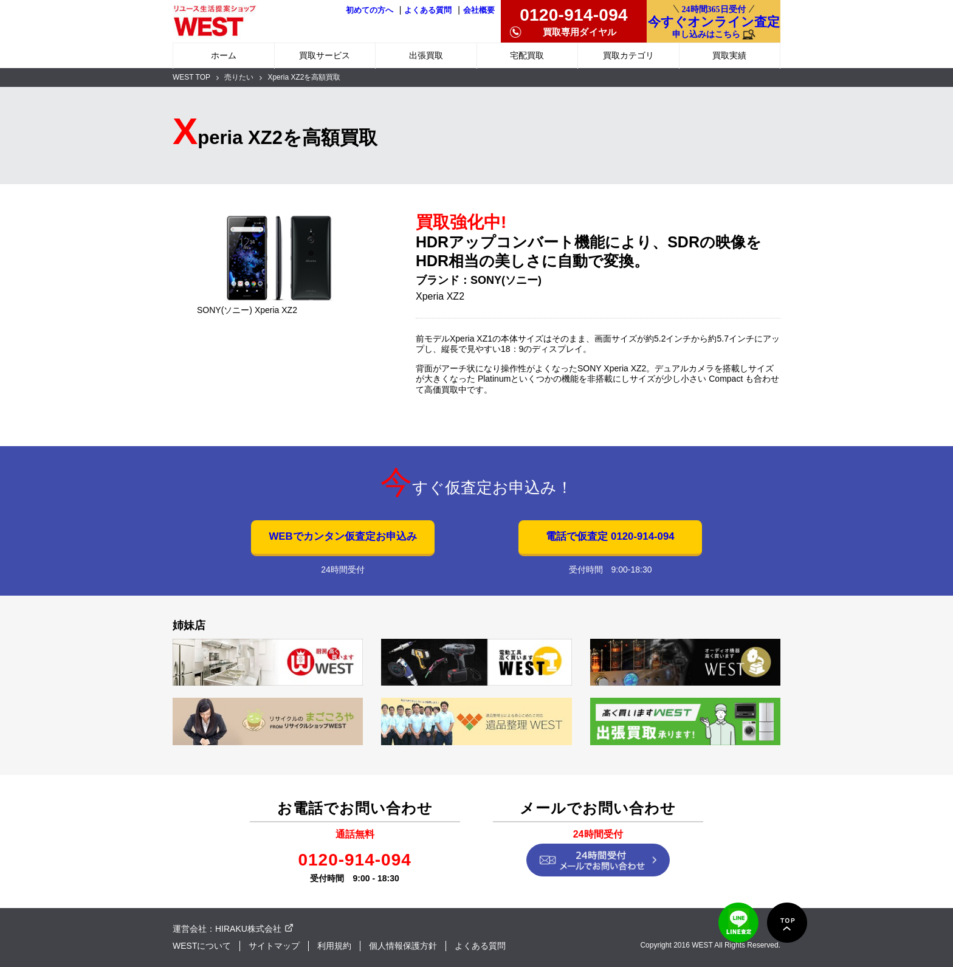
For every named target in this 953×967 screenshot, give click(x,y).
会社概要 (479, 10)
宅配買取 (527, 55)
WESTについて (202, 946)
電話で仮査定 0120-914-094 (610, 536)
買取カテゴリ (628, 55)
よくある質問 (428, 10)
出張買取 (426, 55)
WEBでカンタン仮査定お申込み (342, 536)
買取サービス (324, 55)
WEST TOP (191, 77)
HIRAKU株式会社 (248, 929)
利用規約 (334, 946)
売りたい (238, 77)
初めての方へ (369, 10)
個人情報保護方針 (403, 946)
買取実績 (729, 55)
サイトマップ (274, 946)
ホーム (223, 55)
